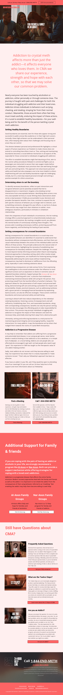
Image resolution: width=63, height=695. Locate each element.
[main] (31, 71)
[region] (31, 2)
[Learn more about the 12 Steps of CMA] (43, 602)
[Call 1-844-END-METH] (45, 422)
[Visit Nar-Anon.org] (43, 512)
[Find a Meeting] (18, 422)
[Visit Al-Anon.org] (20, 512)
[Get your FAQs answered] (43, 569)
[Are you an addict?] (43, 642)
